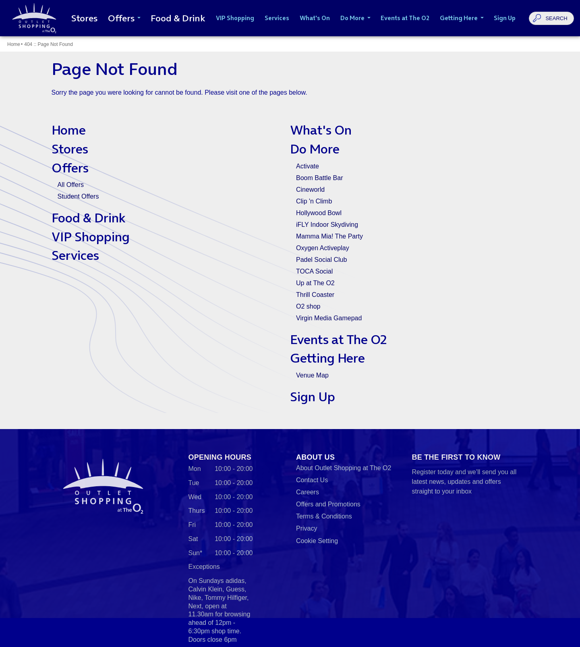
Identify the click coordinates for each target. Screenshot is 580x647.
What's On (321, 130)
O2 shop (308, 306)
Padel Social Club (321, 259)
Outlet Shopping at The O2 (32, 18)
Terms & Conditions (324, 516)
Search (556, 18)
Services (75, 255)
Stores (70, 149)
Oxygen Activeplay (322, 248)
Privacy (306, 528)
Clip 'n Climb (314, 201)
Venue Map (312, 375)
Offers (70, 168)
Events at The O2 (338, 339)
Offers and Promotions (328, 504)
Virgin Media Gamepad (329, 318)
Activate (307, 166)
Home (13, 44)
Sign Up (312, 397)
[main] (290, 232)
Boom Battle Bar (319, 177)
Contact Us (312, 480)
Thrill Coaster (315, 294)
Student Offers (78, 196)
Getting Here (327, 358)
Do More (315, 149)
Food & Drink (89, 218)
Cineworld (310, 189)
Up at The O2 (315, 283)
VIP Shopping (91, 237)
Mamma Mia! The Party (329, 236)
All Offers (71, 184)
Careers (307, 492)
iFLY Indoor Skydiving (327, 224)
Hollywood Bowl (319, 212)
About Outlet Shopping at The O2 (343, 468)
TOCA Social (314, 271)
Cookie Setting (317, 540)
